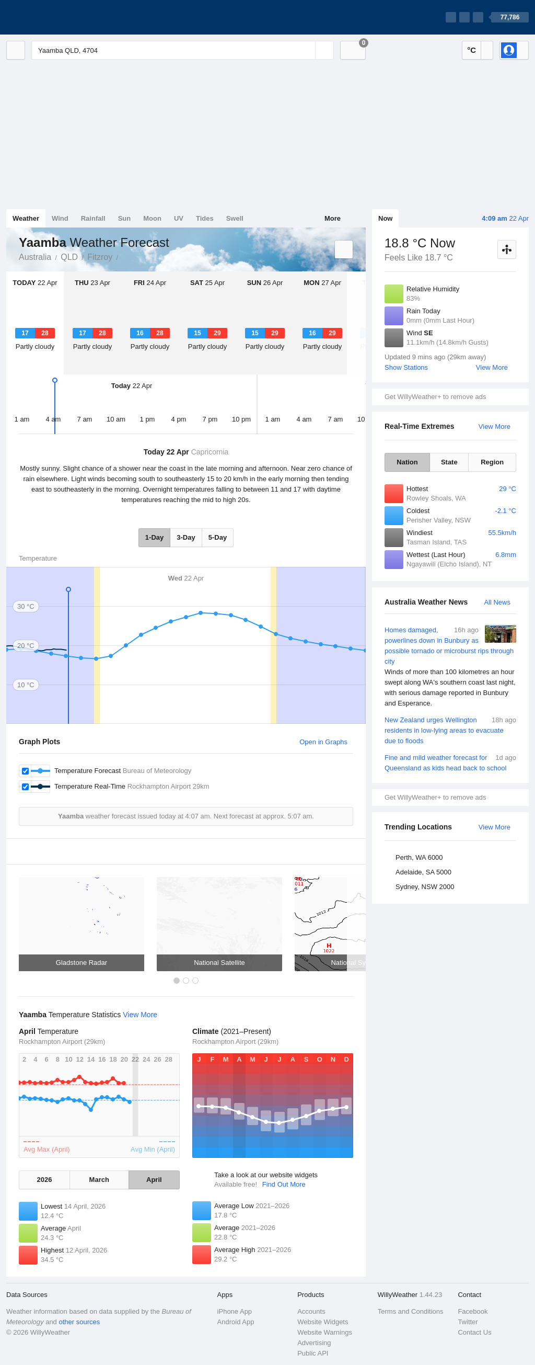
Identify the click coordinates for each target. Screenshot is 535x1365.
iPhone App (234, 1311)
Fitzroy (99, 257)
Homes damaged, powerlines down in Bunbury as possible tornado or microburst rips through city (450, 667)
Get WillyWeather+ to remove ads (435, 397)
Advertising (314, 1343)
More (332, 218)
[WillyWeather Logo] (55, 17)
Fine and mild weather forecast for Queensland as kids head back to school (450, 762)
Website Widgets (322, 1322)
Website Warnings (324, 1332)
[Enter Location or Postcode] (182, 50)
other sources (79, 1322)
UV (178, 218)
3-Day (186, 537)
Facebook (472, 1311)
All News (497, 602)
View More (492, 367)
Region (492, 462)
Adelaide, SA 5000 (423, 872)
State (449, 462)
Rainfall (93, 218)
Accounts (311, 1311)
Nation (407, 462)
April (154, 1180)
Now (385, 218)
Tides (205, 218)
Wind (60, 218)
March (99, 1180)
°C (471, 50)
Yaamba (124, 256)
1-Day (154, 537)
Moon (152, 218)
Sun (124, 218)
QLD (69, 257)
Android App (235, 1322)
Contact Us (474, 1332)
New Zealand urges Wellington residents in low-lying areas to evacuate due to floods (450, 730)
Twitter (468, 1322)
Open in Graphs (323, 742)
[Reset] (306, 50)
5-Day (217, 537)
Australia (35, 257)
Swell (234, 218)
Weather (26, 218)
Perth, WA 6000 (419, 857)
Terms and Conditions (411, 1311)
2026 (44, 1180)
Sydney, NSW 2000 (425, 887)
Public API (312, 1353)
